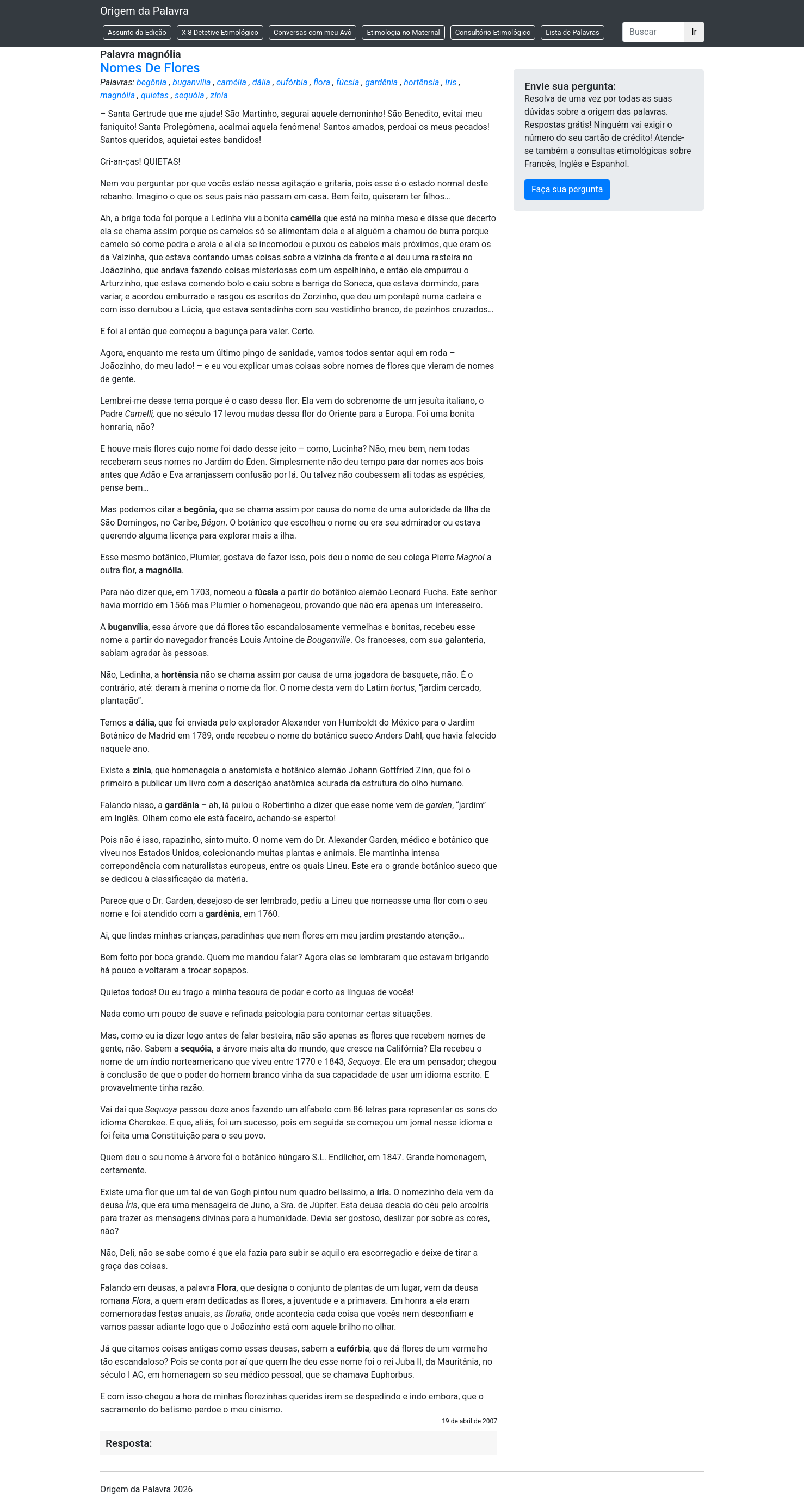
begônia (151, 82)
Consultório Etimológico (493, 32)
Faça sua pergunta (567, 189)
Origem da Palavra (144, 10)
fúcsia (347, 82)
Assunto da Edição (137, 32)
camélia (231, 82)
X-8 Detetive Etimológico (220, 32)
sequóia (190, 95)
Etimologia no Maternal (403, 32)
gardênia (381, 82)
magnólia (117, 95)
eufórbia (291, 82)
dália (261, 82)
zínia (219, 95)
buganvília (191, 82)
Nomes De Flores (150, 68)
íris (450, 82)
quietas (155, 95)
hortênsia (421, 82)
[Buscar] (653, 32)
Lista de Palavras (572, 32)
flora (321, 82)
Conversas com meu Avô (313, 32)
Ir (694, 32)
